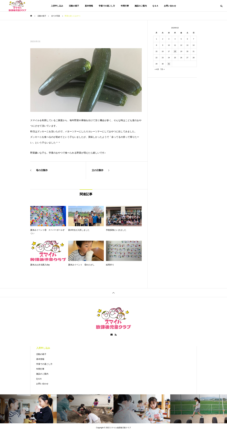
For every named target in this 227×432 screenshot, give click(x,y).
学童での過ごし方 (107, 6)
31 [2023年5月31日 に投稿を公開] (169, 64)
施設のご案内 (141, 6)
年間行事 (125, 6)
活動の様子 (74, 6)
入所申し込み (57, 6)
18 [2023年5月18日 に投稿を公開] (175, 51)
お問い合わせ (170, 6)
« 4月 (157, 69)
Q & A (155, 6)
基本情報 (89, 6)
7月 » (162, 69)
